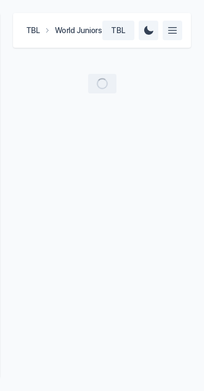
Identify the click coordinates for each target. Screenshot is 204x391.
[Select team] (118, 30)
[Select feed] (172, 30)
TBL (33, 30)
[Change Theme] (148, 30)
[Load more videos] (102, 83)
